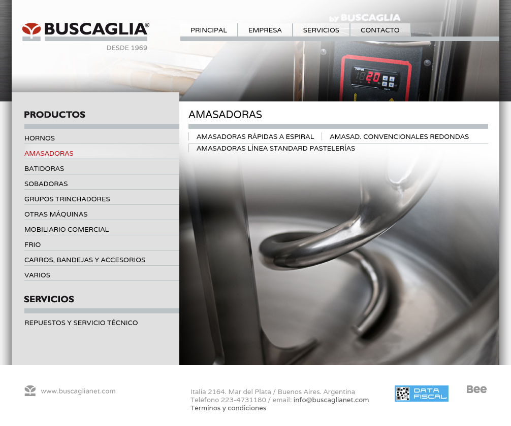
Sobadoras (46, 183)
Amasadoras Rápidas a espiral (255, 136)
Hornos (39, 138)
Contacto (380, 29)
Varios (37, 274)
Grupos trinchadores (67, 198)
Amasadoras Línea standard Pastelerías (276, 148)
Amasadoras (49, 153)
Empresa (265, 29)
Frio (32, 244)
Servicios (321, 29)
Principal (208, 29)
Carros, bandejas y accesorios (84, 259)
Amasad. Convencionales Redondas (399, 136)
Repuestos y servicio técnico (81, 322)
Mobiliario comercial (66, 229)
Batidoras (44, 168)
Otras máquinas (56, 214)
